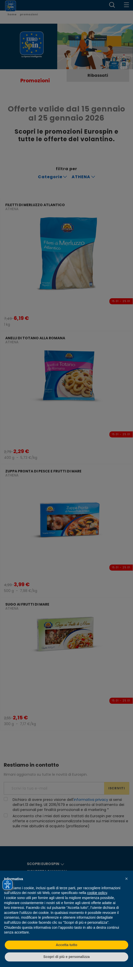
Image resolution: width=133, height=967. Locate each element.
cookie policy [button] (97, 893)
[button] (126, 879)
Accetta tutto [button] (66, 945)
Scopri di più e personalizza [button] (66, 957)
